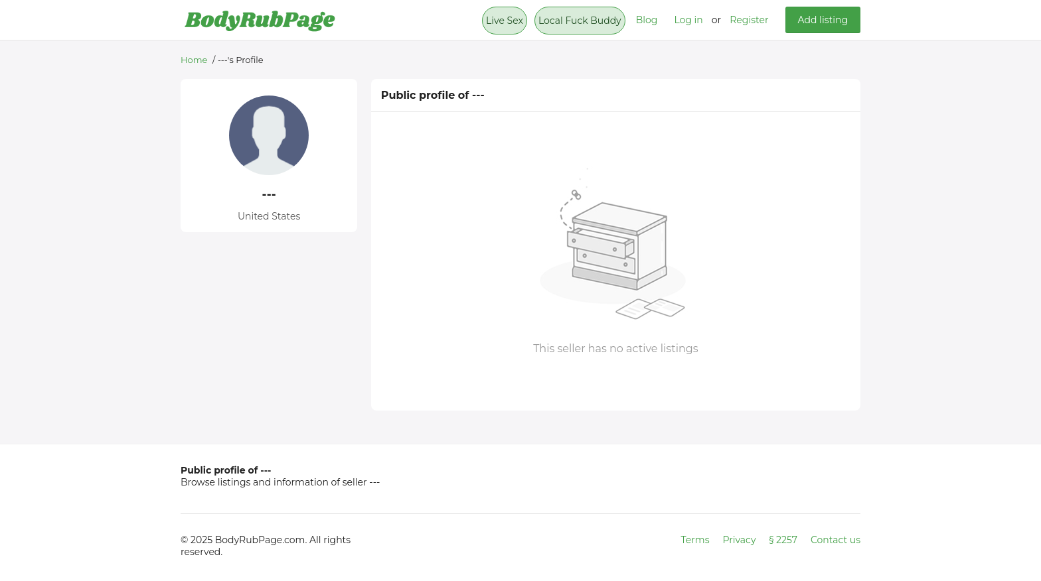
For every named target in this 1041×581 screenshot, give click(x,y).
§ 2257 (783, 540)
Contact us (835, 540)
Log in (688, 20)
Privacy (739, 540)
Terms (695, 540)
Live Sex (504, 21)
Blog (647, 20)
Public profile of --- (226, 470)
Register (749, 20)
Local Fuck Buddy (579, 21)
